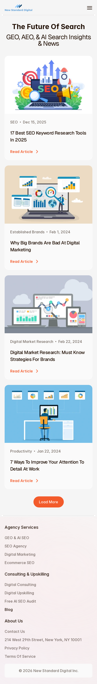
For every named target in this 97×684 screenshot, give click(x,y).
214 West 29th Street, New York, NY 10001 (43, 641)
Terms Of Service (20, 658)
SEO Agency (16, 548)
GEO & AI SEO (17, 539)
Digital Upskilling (19, 595)
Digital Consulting (20, 586)
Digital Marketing (20, 556)
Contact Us (15, 633)
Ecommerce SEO (19, 564)
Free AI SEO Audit (20, 603)
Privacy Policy (17, 650)
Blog (9, 611)
